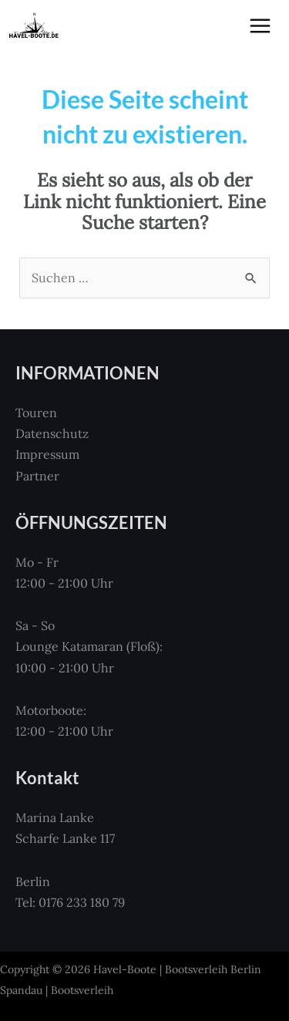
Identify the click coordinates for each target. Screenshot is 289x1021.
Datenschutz (52, 433)
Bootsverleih (82, 990)
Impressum (47, 454)
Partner (37, 476)
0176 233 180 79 (82, 902)
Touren (36, 412)
